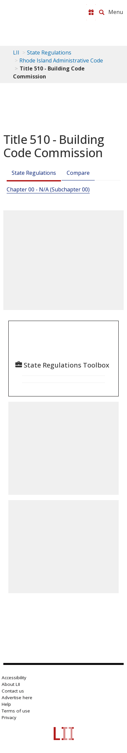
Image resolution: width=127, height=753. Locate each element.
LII (16, 52)
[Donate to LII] (91, 12)
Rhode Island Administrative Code (61, 60)
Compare (78, 172)
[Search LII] (101, 12)
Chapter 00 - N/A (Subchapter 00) (48, 189)
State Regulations (49, 52)
